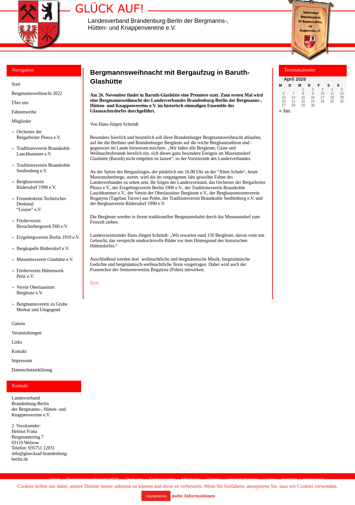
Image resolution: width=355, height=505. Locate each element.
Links (17, 342)
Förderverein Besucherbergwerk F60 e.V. (42, 223)
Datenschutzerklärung (32, 369)
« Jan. (285, 110)
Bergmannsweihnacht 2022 (37, 93)
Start (16, 84)
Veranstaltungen (26, 332)
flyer (94, 282)
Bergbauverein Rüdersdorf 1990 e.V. (36, 184)
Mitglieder (21, 121)
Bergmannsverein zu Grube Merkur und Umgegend (42, 307)
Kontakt (19, 351)
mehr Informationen (193, 495)
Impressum (22, 360)
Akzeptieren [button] (156, 495)
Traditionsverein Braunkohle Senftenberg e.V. (43, 168)
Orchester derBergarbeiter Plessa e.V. (39, 134)
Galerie (18, 323)
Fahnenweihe (24, 111)
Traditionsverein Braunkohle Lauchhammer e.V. (43, 151)
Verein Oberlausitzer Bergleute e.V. (36, 290)
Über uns (20, 102)
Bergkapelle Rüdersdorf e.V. (43, 248)
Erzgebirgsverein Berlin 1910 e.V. (48, 237)
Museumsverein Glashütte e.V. (45, 259)
